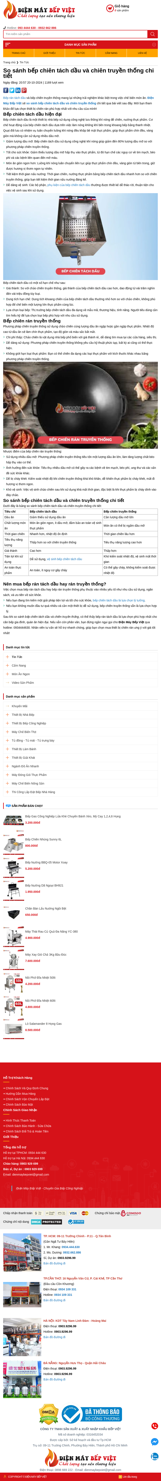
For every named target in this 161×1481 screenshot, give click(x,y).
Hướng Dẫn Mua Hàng (20, 1093)
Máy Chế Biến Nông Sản (28, 783)
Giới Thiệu (49, 53)
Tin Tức (80, 53)
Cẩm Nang (111, 53)
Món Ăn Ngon (21, 674)
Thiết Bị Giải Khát (23, 757)
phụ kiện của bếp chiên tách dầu (68, 185)
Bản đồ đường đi (54, 1263)
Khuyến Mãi (19, 706)
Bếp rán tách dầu (14, 98)
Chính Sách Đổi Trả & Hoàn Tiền (27, 1131)
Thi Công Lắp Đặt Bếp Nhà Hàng (33, 792)
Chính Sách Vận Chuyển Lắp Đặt (27, 1099)
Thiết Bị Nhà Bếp (23, 714)
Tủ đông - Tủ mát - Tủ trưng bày (33, 740)
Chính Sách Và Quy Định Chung (27, 1088)
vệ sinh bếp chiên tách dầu (64, 559)
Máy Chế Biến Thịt (24, 732)
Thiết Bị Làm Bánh (24, 749)
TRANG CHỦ (18, 53)
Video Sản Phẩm (23, 682)
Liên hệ (142, 53)
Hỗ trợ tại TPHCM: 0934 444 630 (24, 1152)
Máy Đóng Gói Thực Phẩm (29, 775)
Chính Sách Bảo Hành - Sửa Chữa (28, 1126)
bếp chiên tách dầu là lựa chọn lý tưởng (119, 600)
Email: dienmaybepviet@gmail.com (26, 1174)
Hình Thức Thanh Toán (21, 1120)
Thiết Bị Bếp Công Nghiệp (29, 723)
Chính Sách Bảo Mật (19, 1104)
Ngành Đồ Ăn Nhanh (25, 766)
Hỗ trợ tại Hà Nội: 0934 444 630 (24, 1158)
